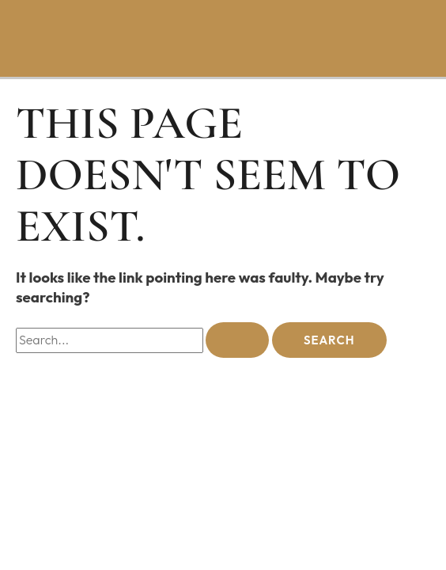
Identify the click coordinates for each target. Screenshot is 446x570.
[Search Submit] (237, 340)
